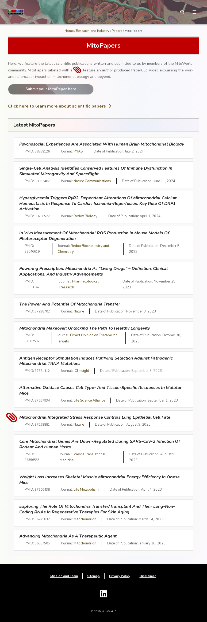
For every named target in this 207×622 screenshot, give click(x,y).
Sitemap (93, 576)
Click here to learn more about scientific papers (59, 106)
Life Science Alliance (89, 400)
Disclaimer (148, 576)
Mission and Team (64, 576)
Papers (117, 31)
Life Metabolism (86, 489)
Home (69, 31)
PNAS (78, 151)
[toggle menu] (194, 12)
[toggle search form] (182, 12)
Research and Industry (92, 31)
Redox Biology (85, 216)
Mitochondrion (85, 519)
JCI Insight (81, 370)
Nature (79, 311)
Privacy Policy (119, 576)
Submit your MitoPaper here (50, 88)
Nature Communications (92, 181)
